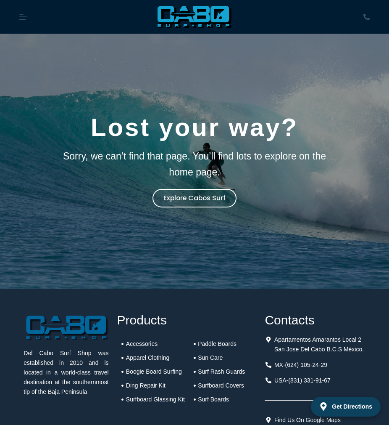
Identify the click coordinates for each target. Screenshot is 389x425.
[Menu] (23, 17)
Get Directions (345, 406)
